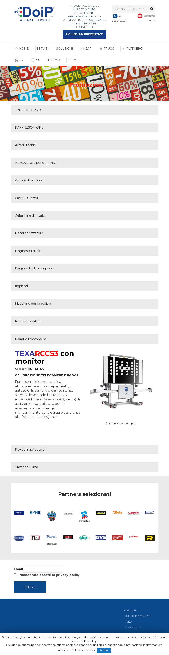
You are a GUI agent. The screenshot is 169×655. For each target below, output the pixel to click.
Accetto (104, 650)
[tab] (84, 110)
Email (18, 569)
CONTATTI (130, 610)
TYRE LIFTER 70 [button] (28, 110)
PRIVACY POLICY (132, 627)
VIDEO (128, 621)
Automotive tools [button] (28, 180)
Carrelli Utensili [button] (27, 198)
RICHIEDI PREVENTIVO (137, 615)
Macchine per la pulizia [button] (33, 303)
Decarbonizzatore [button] (29, 233)
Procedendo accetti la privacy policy (48, 575)
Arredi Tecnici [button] (25, 145)
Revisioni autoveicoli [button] (30, 449)
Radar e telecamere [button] (30, 339)
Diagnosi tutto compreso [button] (34, 268)
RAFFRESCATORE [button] (29, 127)
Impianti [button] (21, 286)
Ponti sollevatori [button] (27, 321)
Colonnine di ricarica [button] (30, 216)
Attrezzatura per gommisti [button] (36, 163)
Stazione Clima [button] (26, 467)
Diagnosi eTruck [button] (27, 251)
